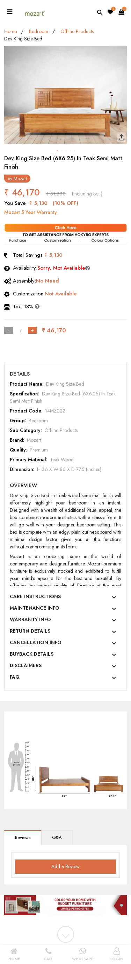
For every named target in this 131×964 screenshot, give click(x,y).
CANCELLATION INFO (35, 642)
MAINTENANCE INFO (34, 607)
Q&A (57, 837)
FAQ (15, 676)
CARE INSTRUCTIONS (35, 596)
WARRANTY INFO (30, 619)
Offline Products (77, 31)
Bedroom (38, 31)
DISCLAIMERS (26, 665)
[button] (57, 151)
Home (10, 31)
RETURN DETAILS (30, 630)
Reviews (22, 837)
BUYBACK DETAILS (31, 653)
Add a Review (65, 866)
